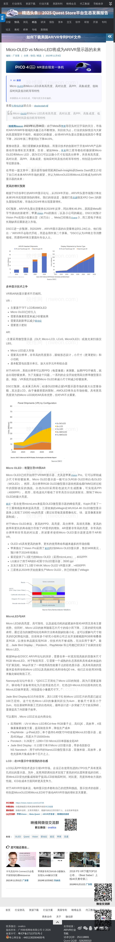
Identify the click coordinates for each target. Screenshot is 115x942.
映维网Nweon (17, 124)
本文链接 (49, 805)
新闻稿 (44, 29)
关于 (58, 915)
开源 (95, 22)
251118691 (83, 935)
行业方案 (44, 3)
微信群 (69, 915)
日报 (8, 22)
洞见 (25, 22)
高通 (77, 195)
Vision (40, 211)
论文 (8, 29)
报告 (51, 22)
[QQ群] (91, 926)
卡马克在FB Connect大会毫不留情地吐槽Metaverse (19, 873)
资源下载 (30, 3)
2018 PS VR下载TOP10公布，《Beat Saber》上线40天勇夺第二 (84, 873)
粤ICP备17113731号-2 (30, 931)
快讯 (16, 22)
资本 (60, 22)
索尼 (8, 502)
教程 (16, 29)
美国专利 (57, 3)
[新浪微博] (80, 926)
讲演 (43, 22)
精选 (34, 22)
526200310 (85, 939)
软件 (78, 22)
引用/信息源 (18, 104)
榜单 (25, 29)
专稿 (34, 29)
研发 (86, 22)
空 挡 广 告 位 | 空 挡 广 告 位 (53, 35)
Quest (76, 215)
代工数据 (85, 3)
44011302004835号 (34, 935)
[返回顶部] (57, 920)
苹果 (68, 124)
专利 (104, 22)
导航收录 (98, 3)
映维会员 (71, 3)
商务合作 (47, 915)
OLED (21, 84)
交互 (69, 22)
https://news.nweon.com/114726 (30, 801)
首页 (5, 3)
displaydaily (45, 104)
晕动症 (39, 318)
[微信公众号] (85, 926)
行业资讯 (17, 3)
